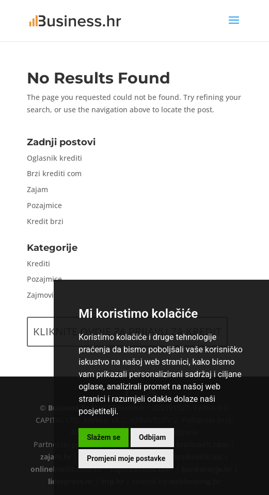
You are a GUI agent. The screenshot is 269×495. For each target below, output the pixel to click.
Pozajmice (44, 205)
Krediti (38, 263)
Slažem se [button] (103, 437)
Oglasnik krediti (54, 158)
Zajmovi (40, 295)
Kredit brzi (45, 221)
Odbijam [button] (152, 437)
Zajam (37, 189)
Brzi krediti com (54, 173)
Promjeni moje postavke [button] (126, 458)
